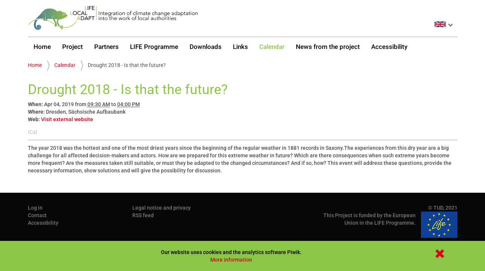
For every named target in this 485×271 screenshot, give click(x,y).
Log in (35, 208)
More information (231, 260)
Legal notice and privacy (161, 208)
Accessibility (389, 46)
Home (42, 46)
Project (72, 46)
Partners (106, 46)
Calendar (272, 46)
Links (240, 46)
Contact (37, 215)
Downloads (206, 46)
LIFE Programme (154, 46)
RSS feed (143, 215)
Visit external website (67, 119)
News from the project (328, 46)
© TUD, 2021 (442, 208)
